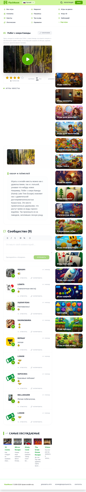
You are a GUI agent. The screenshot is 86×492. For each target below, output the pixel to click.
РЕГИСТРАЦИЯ (68, 2)
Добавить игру (46, 484)
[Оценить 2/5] (11, 77)
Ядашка (21, 270)
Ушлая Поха (23, 303)
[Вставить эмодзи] (29, 238)
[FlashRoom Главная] (11, 2)
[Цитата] (20, 238)
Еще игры (63, 22)
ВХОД (78, 2)
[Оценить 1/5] (7, 77)
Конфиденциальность (63, 484)
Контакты (78, 484)
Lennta (21, 284)
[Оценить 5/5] (22, 77)
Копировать (36, 278)
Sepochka (22, 374)
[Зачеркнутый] (15, 238)
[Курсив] (11, 238)
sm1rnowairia (24, 320)
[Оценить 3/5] (14, 77)
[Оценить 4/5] (18, 77)
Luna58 (21, 356)
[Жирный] (7, 238)
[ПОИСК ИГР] (61, 2)
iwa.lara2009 (24, 395)
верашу (21, 338)
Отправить (41, 257)
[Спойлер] (24, 238)
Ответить (22, 278)
